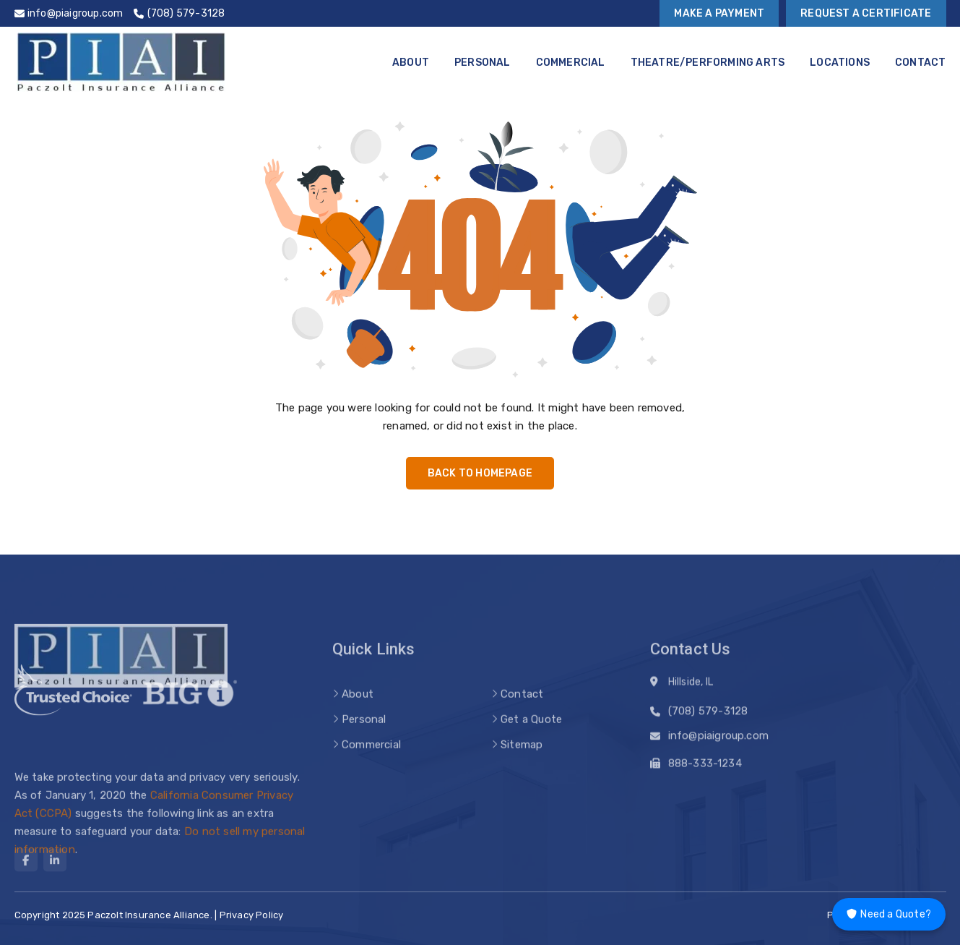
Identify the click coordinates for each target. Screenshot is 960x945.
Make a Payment (719, 13)
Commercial (570, 62)
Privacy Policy (252, 915)
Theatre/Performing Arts (708, 62)
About (410, 62)
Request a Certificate (865, 13)
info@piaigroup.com (718, 738)
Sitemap (521, 757)
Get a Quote (531, 732)
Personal (482, 62)
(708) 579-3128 (708, 714)
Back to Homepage (480, 473)
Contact (920, 62)
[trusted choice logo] (73, 705)
